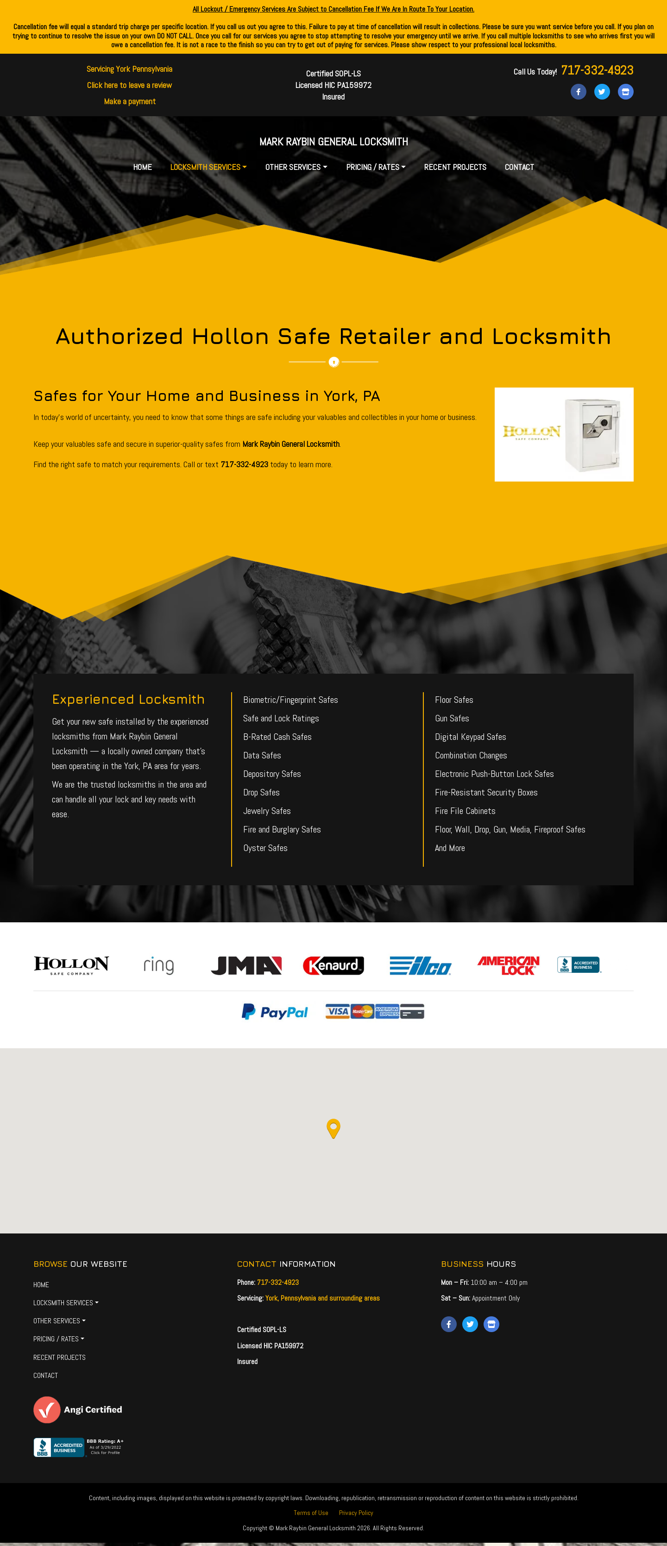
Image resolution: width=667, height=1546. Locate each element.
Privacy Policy (356, 1516)
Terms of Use (311, 1516)
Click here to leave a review (129, 85)
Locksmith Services (205, 170)
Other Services (293, 170)
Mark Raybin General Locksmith (333, 143)
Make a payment (130, 101)
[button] (333, 1132)
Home (142, 170)
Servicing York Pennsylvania (129, 68)
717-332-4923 (597, 70)
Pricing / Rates (372, 170)
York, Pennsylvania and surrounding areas (322, 1301)
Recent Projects (455, 170)
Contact (519, 170)
